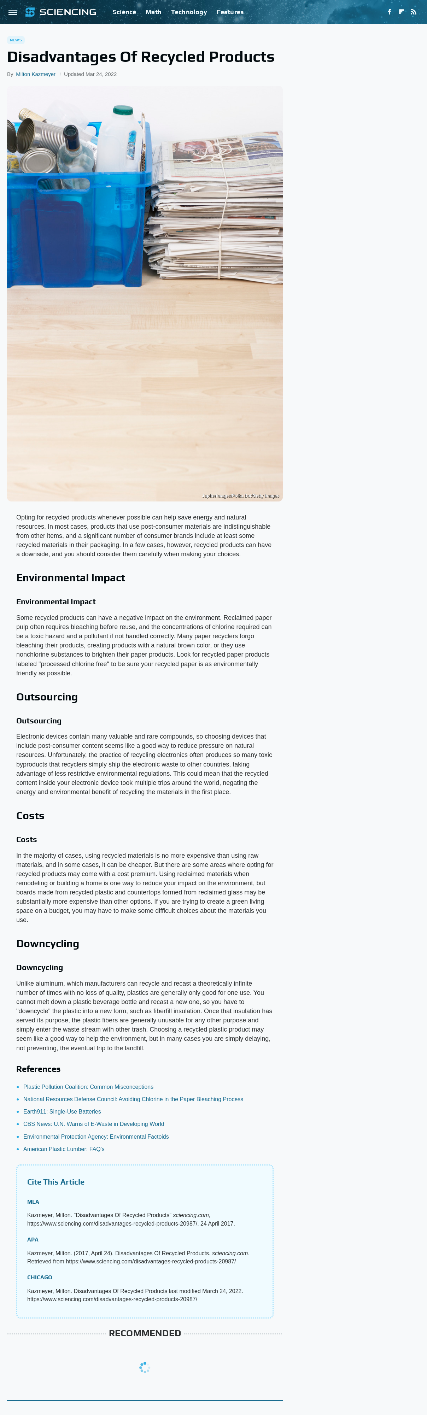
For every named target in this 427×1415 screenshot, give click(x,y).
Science (124, 12)
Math (154, 12)
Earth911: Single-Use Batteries (62, 1112)
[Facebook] (389, 12)
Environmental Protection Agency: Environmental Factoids (96, 1137)
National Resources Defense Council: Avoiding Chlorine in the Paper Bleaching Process (133, 1099)
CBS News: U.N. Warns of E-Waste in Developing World (93, 1124)
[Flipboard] (401, 12)
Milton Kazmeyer (35, 74)
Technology (189, 12)
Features (230, 12)
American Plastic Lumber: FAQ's (64, 1149)
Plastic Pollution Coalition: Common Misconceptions (88, 1087)
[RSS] (414, 12)
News (16, 40)
